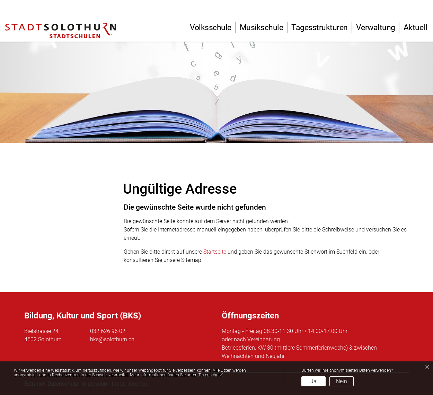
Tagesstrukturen (319, 27)
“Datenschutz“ (210, 374)
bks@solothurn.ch (112, 339)
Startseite (214, 251)
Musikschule (261, 27)
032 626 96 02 (107, 331)
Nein (341, 381)
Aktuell (415, 27)
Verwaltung (375, 27)
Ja (313, 381)
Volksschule (210, 27)
